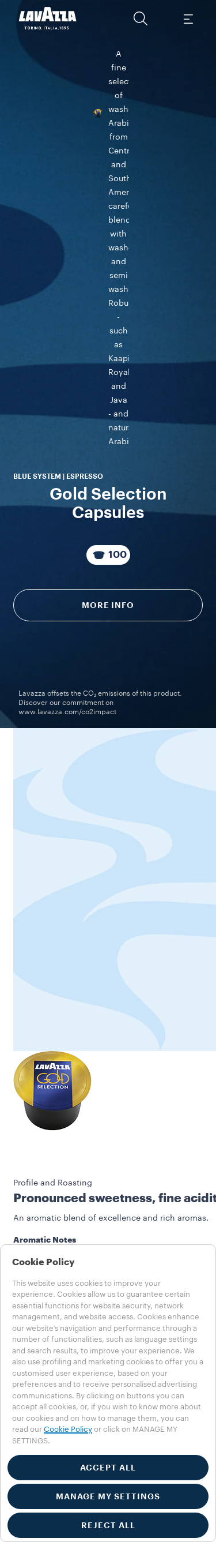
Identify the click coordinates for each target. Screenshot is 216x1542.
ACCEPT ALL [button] (108, 1468)
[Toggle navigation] (188, 18)
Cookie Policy (68, 1429)
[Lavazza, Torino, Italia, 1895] (48, 18)
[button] (140, 18)
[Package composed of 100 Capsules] (108, 272)
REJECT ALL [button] (108, 1525)
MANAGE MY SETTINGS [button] (108, 1496)
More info (108, 322)
